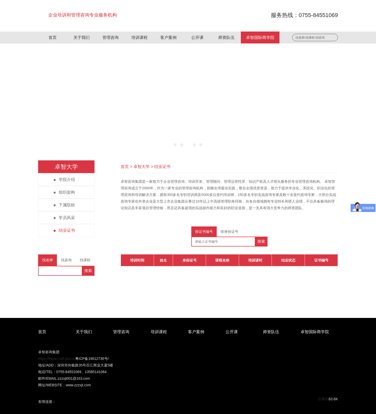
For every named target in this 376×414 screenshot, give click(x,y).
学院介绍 (64, 179)
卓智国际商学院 (260, 37)
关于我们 (81, 37)
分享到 (323, 399)
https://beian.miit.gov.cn (56, 359)
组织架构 (64, 192)
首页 (53, 37)
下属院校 (64, 205)
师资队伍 (226, 37)
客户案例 (168, 37)
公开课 (197, 37)
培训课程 (139, 37)
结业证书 (64, 230)
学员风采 (64, 218)
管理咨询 (110, 37)
